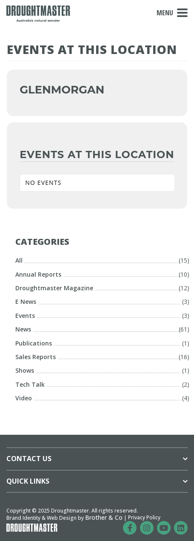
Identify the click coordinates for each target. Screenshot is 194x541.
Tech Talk (30, 384)
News (23, 329)
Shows (24, 370)
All (19, 260)
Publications (33, 343)
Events (25, 316)
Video (23, 398)
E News (25, 301)
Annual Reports (38, 274)
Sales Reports (35, 357)
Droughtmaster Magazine (54, 288)
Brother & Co (104, 517)
